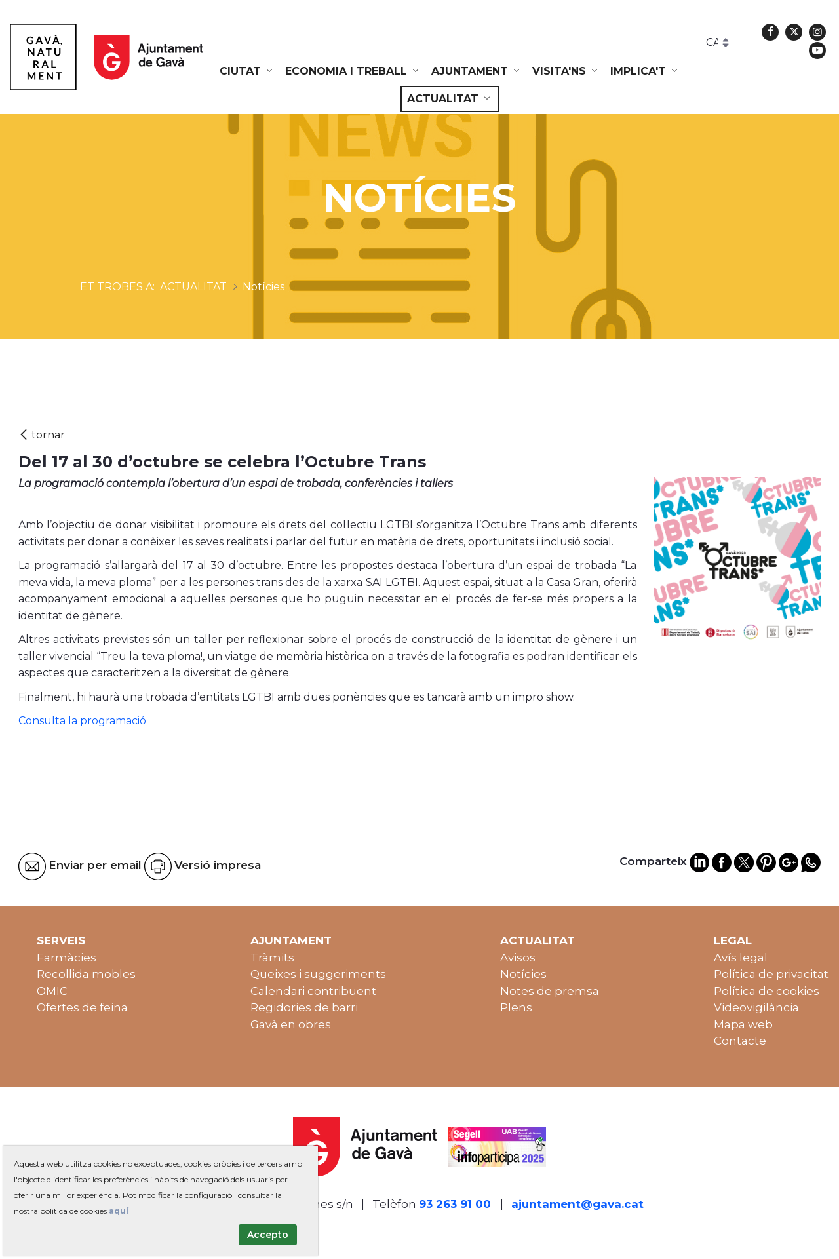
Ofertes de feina (82, 1007)
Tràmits (272, 957)
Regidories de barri (304, 1007)
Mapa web (743, 1024)
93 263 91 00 (455, 1204)
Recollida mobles (86, 973)
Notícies (523, 973)
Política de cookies (766, 991)
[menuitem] (247, 71)
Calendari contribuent (313, 991)
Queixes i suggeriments (318, 973)
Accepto (267, 1235)
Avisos (518, 957)
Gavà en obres (290, 1024)
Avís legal (741, 957)
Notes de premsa (549, 991)
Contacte (740, 1040)
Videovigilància (756, 1007)
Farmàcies (66, 957)
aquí (118, 1211)
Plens (516, 1007)
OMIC (52, 991)
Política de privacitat (771, 973)
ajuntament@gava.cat (577, 1204)
